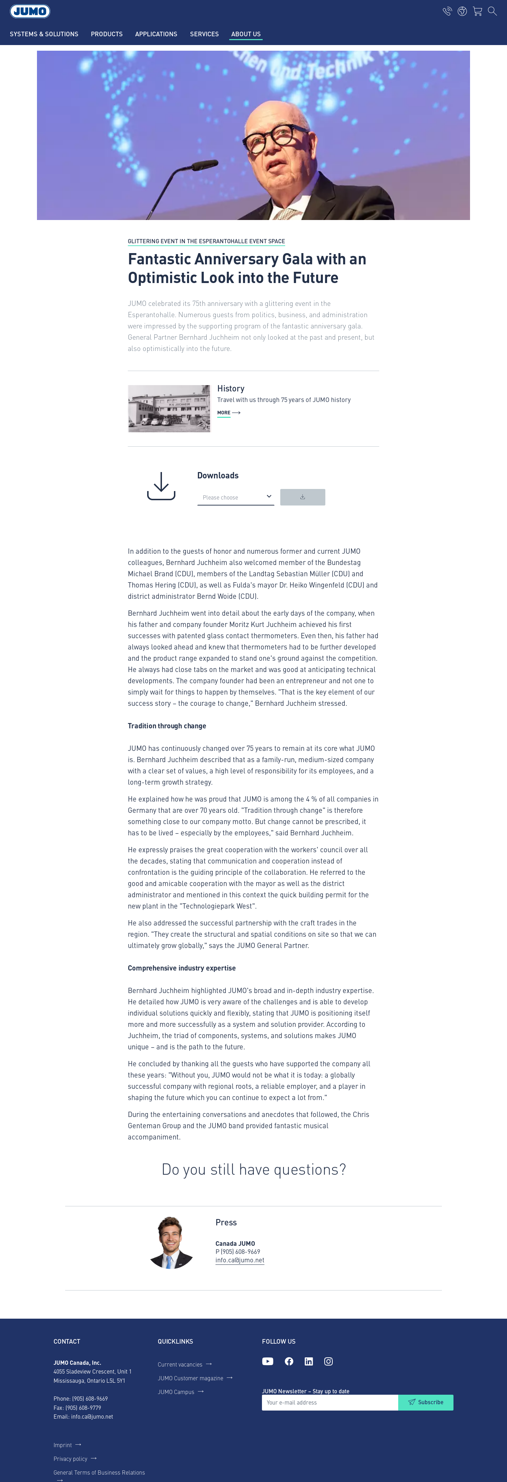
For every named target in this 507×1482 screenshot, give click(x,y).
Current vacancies (180, 1364)
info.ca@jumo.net (239, 1260)
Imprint (63, 1445)
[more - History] (253, 409)
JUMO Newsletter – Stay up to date (306, 1391)
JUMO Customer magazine (190, 1378)
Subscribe (431, 1402)
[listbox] (236, 497)
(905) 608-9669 (90, 1398)
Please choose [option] (220, 497)
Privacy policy (70, 1458)
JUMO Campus (176, 1391)
